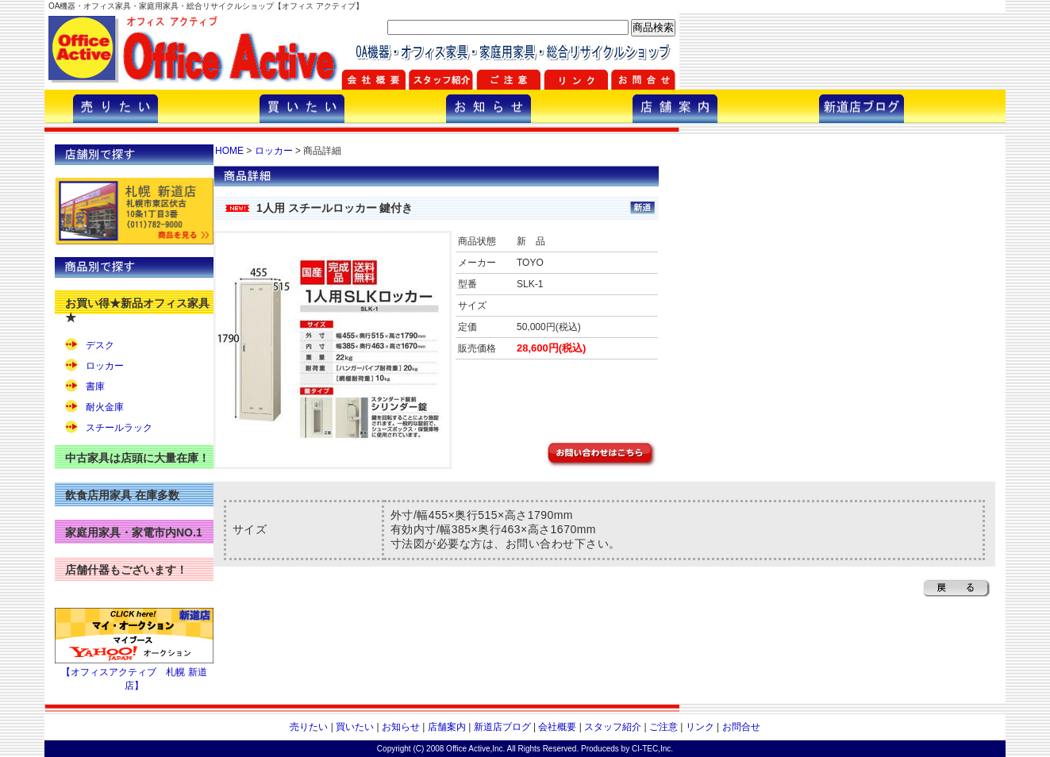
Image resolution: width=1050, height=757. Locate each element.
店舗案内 (447, 726)
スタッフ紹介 (612, 726)
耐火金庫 (105, 407)
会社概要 (557, 726)
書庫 (95, 386)
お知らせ (401, 726)
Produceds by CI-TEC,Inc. (627, 748)
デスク (100, 345)
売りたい (309, 726)
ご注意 (663, 726)
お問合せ (741, 726)
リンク (700, 726)
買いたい (355, 726)
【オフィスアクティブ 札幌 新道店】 (134, 673)
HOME (229, 150)
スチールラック (119, 427)
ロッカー (105, 365)
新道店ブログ (502, 726)
